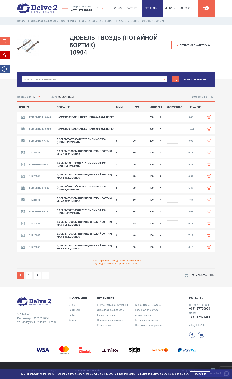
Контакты (186, 8)
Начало (21, 20)
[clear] (164, 79)
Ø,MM (119, 107)
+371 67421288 (199, 317)
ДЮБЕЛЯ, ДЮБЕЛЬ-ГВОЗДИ (97, 20)
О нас (118, 8)
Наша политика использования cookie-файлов (162, 373)
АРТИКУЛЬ (25, 107)
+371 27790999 (81, 10)
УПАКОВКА (156, 107)
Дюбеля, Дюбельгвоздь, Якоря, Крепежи (53, 20)
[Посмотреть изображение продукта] (23, 117)
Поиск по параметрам (195, 79)
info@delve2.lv (197, 325)
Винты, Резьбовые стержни (112, 304)
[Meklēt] (175, 79)
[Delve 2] (37, 8)
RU (99, 8)
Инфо (168, 8)
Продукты (150, 8)
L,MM (136, 107)
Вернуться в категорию (195, 45)
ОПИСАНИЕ (63, 107)
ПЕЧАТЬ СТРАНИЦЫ (202, 275)
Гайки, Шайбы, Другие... (148, 304)
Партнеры (133, 8)
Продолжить (200, 373)
